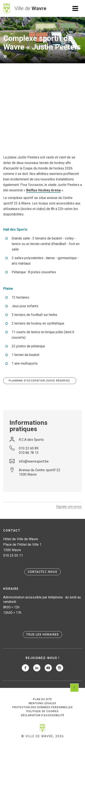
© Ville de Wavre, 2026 (42, 736)
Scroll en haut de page (74, 687)
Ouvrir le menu (75, 8)
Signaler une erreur (69, 506)
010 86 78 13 (28, 453)
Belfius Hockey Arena (43, 190)
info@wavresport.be (34, 461)
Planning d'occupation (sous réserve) (40, 380)
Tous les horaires (42, 634)
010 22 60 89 (28, 448)
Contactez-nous (42, 572)
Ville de (30, 8)
